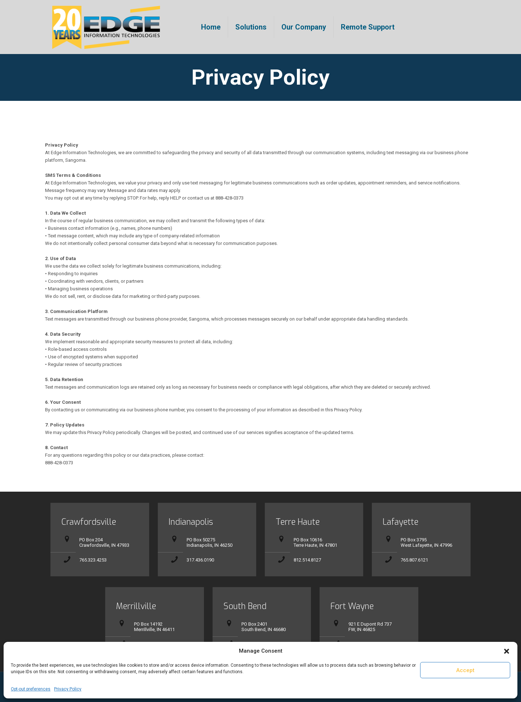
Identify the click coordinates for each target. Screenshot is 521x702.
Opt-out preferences (30, 689)
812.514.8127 (307, 560)
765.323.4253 (93, 560)
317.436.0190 (200, 560)
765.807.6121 (414, 560)
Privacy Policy (67, 689)
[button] (506, 651)
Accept (465, 670)
